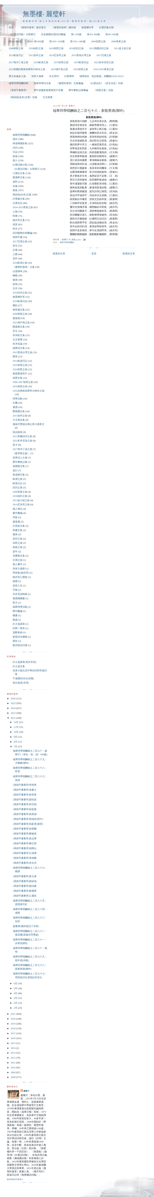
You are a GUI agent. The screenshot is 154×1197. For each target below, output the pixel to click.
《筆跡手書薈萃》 (18, 90)
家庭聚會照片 (20, 373)
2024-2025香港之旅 (103, 69)
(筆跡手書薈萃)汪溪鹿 (25, 853)
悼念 (15, 228)
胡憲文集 (17, 378)
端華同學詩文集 (42, 83)
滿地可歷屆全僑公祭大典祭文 (28, 424)
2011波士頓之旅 (122, 48)
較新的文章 (59, 253)
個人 (15, 160)
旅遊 (15, 156)
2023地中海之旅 (59, 69)
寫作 (15, 258)
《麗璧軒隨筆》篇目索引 (32, 27)
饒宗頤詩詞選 (20, 645)
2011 (13, 1062)
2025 (13, 703)
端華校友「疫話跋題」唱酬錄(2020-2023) (101, 76)
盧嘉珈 (16, 318)
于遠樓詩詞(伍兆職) (23, 678)
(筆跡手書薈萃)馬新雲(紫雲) (28, 824)
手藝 (15, 590)
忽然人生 (17, 585)
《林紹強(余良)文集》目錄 (23, 97)
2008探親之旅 (16, 48)
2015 (13, 1043)
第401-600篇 (111, 34)
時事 (15, 216)
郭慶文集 (17, 530)
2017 (13, 1033)
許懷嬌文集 (19, 198)
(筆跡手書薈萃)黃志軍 (25, 838)
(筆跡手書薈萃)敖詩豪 (25, 886)
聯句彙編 (17, 611)
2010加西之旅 (56, 48)
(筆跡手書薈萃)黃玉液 (25, 876)
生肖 (15, 288)
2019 (13, 1023)
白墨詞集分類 (106, 27)
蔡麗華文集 (19, 177)
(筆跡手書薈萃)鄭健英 (25, 833)
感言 (15, 139)
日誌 (15, 152)
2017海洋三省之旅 (18, 62)
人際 (15, 254)
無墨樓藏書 (19, 598)
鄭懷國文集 (19, 411)
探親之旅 (17, 547)
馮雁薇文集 (19, 555)
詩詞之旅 (17, 487)
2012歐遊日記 (16, 55)
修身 (15, 279)
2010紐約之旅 (36, 48)
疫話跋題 (17, 432)
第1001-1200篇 (57, 41)
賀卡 (15, 444)
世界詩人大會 (20, 457)
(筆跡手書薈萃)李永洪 (25, 863)
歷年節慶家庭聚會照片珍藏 (48, 90)
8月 (16, 741)
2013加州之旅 (36, 55)
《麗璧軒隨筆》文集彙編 (69, 83)
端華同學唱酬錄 (67, 242)
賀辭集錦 (17, 632)
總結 (15, 305)
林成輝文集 (19, 474)
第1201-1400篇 (78, 41)
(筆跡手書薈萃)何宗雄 (25, 804)
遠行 (15, 470)
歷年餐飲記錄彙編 (78, 90)
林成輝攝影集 (20, 143)
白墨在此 (17, 203)
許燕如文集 (19, 526)
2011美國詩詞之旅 (99, 48)
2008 (13, 1077)
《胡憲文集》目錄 (103, 90)
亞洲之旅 (17, 560)
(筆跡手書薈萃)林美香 (25, 794)
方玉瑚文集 (19, 420)
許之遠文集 (19, 666)
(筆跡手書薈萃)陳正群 (25, 843)
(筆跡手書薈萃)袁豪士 (25, 789)
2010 (13, 1067)
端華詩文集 (19, 348)
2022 (13, 718)
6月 (16, 983)
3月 (16, 998)
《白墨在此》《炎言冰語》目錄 (106, 83)
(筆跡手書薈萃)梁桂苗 (25, 799)
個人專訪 (17, 508)
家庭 (15, 190)
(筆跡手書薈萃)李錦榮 (25, 858)
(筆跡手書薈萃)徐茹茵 (25, 809)
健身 (15, 534)
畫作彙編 (17, 513)
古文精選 (47, 97)
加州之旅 (17, 538)
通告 (15, 641)
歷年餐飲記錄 (20, 462)
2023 (13, 713)
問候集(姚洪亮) (21, 572)
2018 (13, 1028)
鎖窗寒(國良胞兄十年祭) (26, 926)
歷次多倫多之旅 (17, 76)
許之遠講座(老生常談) (24, 662)
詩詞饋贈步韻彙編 (22, 233)
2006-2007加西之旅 (23, 382)
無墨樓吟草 (87, 27)
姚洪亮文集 (19, 220)
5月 (16, 988)
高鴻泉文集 (19, 335)
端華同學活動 (20, 607)
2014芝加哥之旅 (57, 55)
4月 (16, 993)
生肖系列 (54, 76)
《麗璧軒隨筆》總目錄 (63, 27)
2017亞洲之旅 (103, 55)
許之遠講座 (19, 624)
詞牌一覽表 (19, 628)
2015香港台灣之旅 (81, 55)
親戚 (15, 619)
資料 (15, 181)
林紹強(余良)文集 (22, 194)
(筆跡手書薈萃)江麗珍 (25, 895)
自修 (15, 186)
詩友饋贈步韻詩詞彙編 (53, 34)
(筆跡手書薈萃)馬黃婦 (25, 814)
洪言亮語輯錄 (20, 594)
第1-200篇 (76, 34)
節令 (15, 245)
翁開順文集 (19, 466)
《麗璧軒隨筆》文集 (24, 267)
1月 (16, 1007)
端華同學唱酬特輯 (18, 83)
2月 (16, 1003)
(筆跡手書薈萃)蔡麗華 (25, 891)
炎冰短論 (17, 343)
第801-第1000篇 (35, 41)
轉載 (15, 275)
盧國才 (26, 1091)
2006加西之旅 (98, 41)
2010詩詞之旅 (76, 48)
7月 (16, 746)
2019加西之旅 (61, 62)
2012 (13, 1057)
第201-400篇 (93, 34)
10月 (16, 732)
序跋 (15, 517)
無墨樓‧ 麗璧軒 (44, 14)
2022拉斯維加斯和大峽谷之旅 (28, 390)
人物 (15, 211)
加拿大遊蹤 (37, 76)
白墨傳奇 (69, 76)
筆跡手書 (17, 237)
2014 (13, 1048)
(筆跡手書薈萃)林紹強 (25, 881)
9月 (16, 737)
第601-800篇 (15, 41)
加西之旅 (17, 543)
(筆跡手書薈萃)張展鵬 (25, 828)
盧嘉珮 (16, 521)
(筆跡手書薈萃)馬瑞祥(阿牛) (28, 819)
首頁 (11, 27)
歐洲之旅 (17, 479)
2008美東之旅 (118, 41)
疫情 (15, 284)
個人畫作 (17, 564)
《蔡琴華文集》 (21, 453)
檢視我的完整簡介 (15, 1179)
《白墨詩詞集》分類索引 (22, 34)
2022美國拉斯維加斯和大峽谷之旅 (27, 69)
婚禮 (15, 581)
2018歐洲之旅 (41, 62)
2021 (13, 1014)
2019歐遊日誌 (81, 62)
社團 (15, 402)
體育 (15, 356)
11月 (16, 727)
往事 (15, 250)
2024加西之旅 (80, 69)
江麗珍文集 (19, 173)
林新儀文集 (19, 309)
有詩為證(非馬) (21, 682)
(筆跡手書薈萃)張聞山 (25, 848)
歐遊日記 (17, 483)
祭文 (15, 602)
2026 (13, 698)
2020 (13, 1018)
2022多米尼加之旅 (104, 62)
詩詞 (15, 147)
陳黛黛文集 (19, 326)
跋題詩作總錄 (20, 636)
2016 (13, 1038)
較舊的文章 (129, 253)
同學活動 (17, 398)
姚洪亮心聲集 (20, 577)
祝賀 (15, 224)
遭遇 (15, 407)
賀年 (15, 551)
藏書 (15, 615)
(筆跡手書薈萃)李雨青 (25, 785)
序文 (15, 331)
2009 (13, 1072)
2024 (13, 708)
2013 (13, 1052)
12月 (16, 722)
